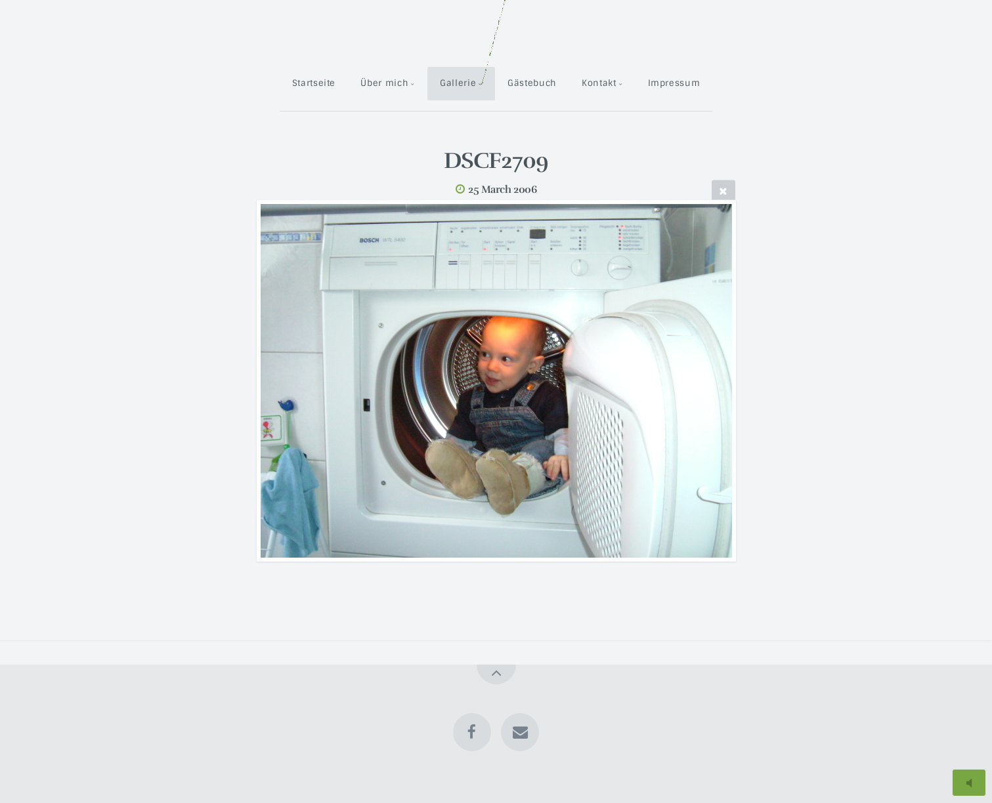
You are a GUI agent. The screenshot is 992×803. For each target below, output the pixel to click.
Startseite (313, 83)
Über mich (384, 83)
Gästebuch (532, 83)
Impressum (674, 83)
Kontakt (599, 83)
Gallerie (458, 83)
